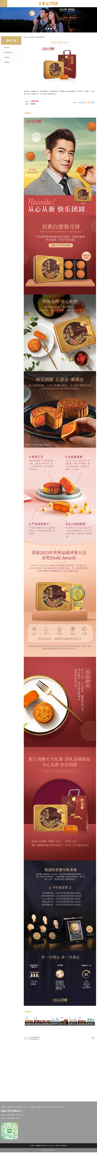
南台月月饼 (53, 1107)
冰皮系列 (7, 57)
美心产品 (26, 37)
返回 (93, 1038)
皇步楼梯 (32, 1107)
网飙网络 (38, 1145)
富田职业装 (11, 1107)
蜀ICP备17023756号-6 (48, 1145)
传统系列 (7, 47)
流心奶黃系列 (8, 52)
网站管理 (64, 1145)
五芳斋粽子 (46, 1107)
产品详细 (27, 113)
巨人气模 (24, 1107)
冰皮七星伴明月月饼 (34, 1037)
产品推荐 (27, 1012)
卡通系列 (7, 62)
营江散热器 (18, 1107)
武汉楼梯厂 (39, 1107)
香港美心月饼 (60, 1107)
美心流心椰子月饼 (34, 1039)
